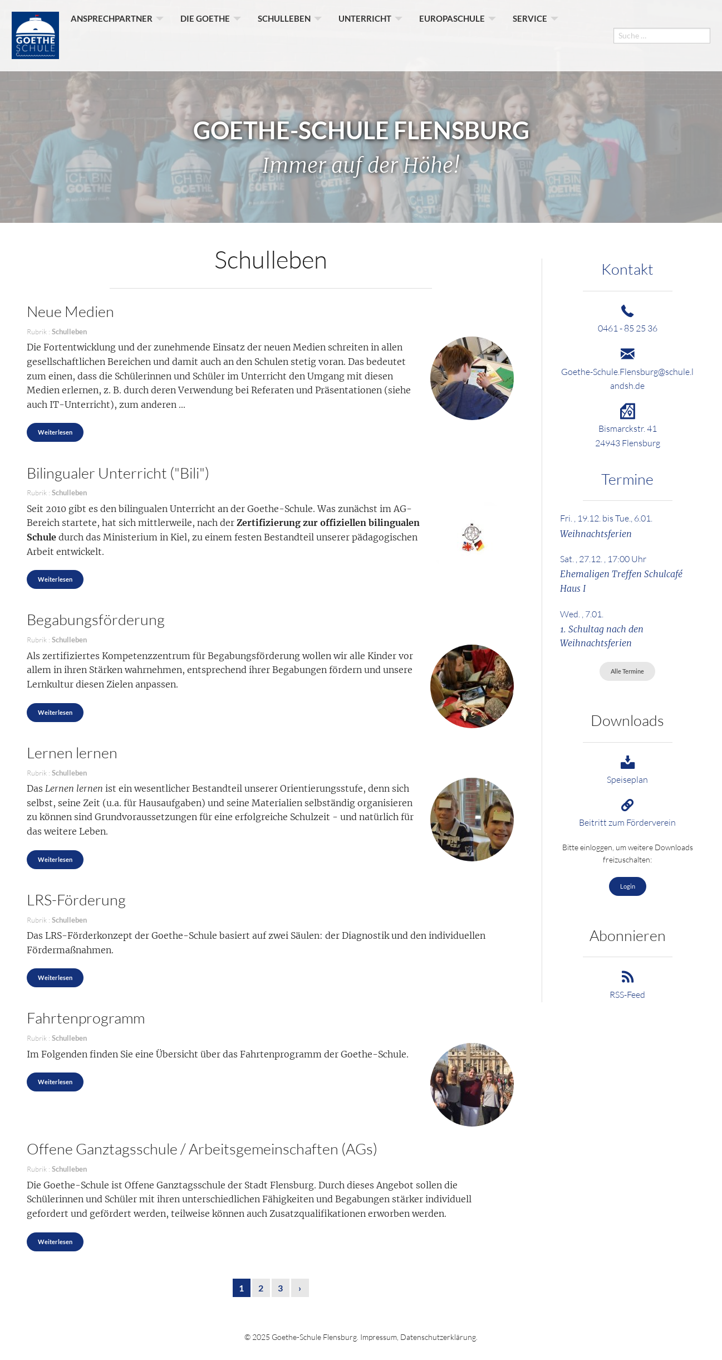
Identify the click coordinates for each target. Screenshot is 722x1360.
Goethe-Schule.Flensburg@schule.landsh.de (627, 371)
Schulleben (284, 35)
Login (627, 886)
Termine (627, 479)
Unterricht (364, 35)
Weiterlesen (55, 432)
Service (530, 35)
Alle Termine (627, 671)
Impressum (378, 1337)
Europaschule (452, 35)
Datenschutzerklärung (438, 1337)
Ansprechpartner (112, 35)
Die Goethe (205, 35)
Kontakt (627, 269)
